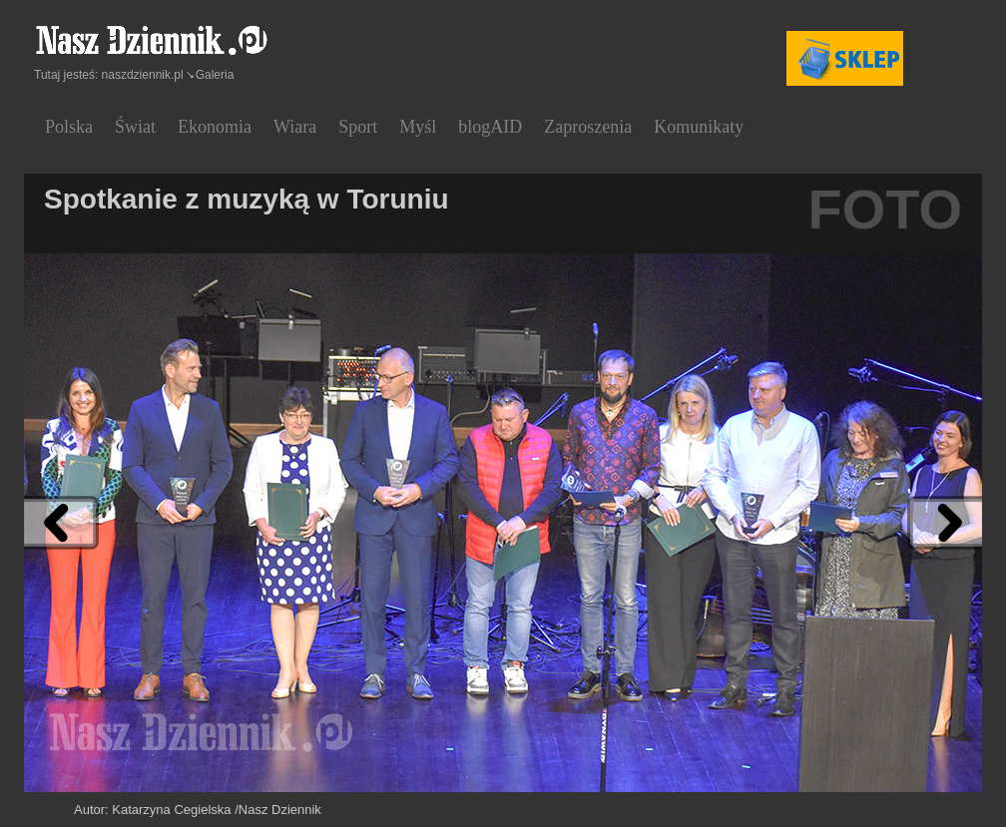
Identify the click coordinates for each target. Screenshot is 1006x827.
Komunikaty (699, 127)
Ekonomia (215, 127)
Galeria (215, 75)
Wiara (294, 127)
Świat (135, 127)
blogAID (490, 127)
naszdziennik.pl (143, 75)
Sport (357, 127)
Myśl (417, 127)
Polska (69, 127)
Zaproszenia (588, 127)
